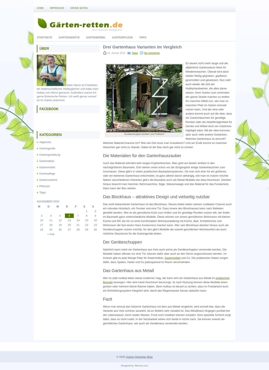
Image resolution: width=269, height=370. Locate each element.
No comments (152, 53)
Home (40, 8)
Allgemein (45, 142)
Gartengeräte (69, 37)
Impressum (57, 8)
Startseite (44, 37)
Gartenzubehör (48, 179)
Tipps (142, 37)
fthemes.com (141, 365)
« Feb (50, 234)
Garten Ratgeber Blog (139, 356)
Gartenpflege (122, 37)
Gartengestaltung (49, 154)
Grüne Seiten (79, 8)
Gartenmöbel (96, 37)
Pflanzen (44, 186)
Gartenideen (46, 161)
